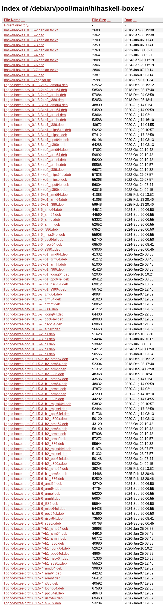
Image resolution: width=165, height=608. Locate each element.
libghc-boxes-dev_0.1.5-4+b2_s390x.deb (35, 189)
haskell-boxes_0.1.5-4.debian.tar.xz (31, 50)
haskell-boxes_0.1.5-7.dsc (24, 75)
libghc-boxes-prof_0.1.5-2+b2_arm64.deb (35, 364)
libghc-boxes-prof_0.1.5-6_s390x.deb (32, 523)
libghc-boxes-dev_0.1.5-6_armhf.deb (32, 224)
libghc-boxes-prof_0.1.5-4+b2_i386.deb (34, 444)
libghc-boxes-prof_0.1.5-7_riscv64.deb (33, 598)
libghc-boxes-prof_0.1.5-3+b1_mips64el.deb (37, 404)
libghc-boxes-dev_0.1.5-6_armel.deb (32, 219)
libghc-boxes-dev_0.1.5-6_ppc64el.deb (33, 239)
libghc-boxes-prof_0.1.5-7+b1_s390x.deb (35, 563)
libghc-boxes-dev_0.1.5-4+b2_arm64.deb (35, 155)
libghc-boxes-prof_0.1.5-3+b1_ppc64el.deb (37, 414)
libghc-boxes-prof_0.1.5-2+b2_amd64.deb (36, 359)
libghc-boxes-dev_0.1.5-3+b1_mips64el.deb (37, 130)
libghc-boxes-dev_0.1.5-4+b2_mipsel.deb (35, 179)
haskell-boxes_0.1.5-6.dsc (24, 65)
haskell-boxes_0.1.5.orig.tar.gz (27, 80)
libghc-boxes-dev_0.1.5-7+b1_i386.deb (34, 269)
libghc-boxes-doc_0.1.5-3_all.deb (29, 339)
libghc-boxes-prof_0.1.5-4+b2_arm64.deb (35, 429)
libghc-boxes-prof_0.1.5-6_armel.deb (32, 493)
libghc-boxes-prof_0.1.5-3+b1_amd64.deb (36, 379)
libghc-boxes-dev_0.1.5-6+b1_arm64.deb (35, 199)
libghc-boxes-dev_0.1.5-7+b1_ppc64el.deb (36, 279)
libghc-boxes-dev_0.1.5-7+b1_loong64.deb (36, 274)
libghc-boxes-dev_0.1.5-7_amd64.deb (33, 294)
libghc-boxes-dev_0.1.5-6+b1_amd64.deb (36, 194)
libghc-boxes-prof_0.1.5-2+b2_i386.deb (34, 374)
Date (128, 20)
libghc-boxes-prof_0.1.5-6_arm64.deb (32, 488)
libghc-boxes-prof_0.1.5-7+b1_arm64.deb (35, 533)
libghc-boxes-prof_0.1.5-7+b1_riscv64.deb (36, 558)
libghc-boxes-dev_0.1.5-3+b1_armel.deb (35, 115)
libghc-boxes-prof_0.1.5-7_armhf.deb (32, 578)
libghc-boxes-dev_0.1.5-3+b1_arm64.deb (35, 110)
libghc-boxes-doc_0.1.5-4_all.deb (29, 344)
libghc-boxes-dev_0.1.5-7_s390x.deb (32, 329)
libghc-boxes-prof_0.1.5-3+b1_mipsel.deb (35, 409)
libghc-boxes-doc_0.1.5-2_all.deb (29, 334)
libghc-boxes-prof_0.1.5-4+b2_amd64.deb (36, 424)
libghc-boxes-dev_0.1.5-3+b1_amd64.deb (36, 105)
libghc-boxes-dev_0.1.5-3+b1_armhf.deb (35, 120)
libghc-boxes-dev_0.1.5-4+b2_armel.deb (35, 160)
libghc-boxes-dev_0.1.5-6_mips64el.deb (34, 234)
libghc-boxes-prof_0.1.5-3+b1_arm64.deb (35, 384)
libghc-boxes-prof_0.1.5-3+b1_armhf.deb (35, 394)
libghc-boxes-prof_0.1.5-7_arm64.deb (32, 573)
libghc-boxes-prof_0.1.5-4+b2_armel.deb (35, 434)
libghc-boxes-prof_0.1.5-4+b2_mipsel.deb (35, 454)
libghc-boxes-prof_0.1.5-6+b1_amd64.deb (36, 468)
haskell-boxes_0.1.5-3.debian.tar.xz (31, 40)
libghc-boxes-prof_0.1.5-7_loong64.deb (34, 588)
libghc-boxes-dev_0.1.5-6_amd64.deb (33, 209)
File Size (99, 20)
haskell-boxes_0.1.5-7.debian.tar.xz (31, 70)
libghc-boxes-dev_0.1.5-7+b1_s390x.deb (35, 289)
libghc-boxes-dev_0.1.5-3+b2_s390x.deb (35, 145)
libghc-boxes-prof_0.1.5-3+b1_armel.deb (35, 389)
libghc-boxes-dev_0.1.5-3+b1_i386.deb (34, 125)
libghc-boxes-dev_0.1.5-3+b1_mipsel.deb (35, 135)
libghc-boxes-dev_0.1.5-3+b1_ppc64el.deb (36, 140)
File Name (12, 20)
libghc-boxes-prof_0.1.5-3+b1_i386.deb (34, 399)
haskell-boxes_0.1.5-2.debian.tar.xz (31, 30)
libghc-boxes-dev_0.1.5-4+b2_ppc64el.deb (36, 185)
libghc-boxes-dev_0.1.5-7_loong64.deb (34, 314)
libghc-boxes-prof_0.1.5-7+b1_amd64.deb (36, 528)
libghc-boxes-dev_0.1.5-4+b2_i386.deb (34, 170)
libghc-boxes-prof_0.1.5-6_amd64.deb (33, 483)
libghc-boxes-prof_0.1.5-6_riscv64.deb (33, 518)
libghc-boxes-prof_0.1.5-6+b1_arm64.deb (35, 474)
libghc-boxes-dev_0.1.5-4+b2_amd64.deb (36, 150)
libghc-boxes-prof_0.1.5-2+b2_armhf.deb (35, 369)
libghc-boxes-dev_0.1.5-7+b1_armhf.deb (35, 264)
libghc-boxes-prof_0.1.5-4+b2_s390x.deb (35, 464)
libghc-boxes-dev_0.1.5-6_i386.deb (31, 229)
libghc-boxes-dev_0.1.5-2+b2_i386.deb (34, 100)
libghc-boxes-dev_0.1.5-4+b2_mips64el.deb (37, 174)
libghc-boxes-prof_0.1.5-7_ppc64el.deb (34, 593)
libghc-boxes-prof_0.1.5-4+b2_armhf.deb (35, 439)
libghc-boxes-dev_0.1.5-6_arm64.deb (32, 214)
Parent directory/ (16, 25)
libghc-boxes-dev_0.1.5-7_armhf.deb (32, 304)
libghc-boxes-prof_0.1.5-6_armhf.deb (32, 498)
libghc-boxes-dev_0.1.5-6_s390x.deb (32, 249)
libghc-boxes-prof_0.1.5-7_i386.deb (31, 583)
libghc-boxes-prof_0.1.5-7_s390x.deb (32, 603)
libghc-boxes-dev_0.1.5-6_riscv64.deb (33, 244)
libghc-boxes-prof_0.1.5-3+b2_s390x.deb (35, 419)
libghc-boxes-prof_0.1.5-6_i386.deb (31, 503)
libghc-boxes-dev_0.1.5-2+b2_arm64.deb (35, 90)
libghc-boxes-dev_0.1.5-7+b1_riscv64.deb (36, 284)
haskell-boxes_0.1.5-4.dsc (24, 55)
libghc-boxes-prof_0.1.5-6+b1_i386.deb (34, 479)
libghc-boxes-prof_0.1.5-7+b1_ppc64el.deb (37, 553)
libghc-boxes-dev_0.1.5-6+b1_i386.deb (34, 204)
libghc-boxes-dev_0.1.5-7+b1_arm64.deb (35, 259)
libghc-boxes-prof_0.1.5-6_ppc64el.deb (34, 513)
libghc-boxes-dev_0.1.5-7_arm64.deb (32, 299)
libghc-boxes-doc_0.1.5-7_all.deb (29, 354)
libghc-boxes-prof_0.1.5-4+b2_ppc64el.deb (37, 459)
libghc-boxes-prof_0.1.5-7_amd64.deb (33, 568)
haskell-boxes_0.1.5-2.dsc (24, 35)
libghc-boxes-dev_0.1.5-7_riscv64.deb (33, 324)
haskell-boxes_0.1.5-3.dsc (24, 45)
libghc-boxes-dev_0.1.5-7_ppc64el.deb (33, 319)
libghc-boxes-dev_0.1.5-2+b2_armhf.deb (35, 95)
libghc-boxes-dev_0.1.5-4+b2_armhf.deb (35, 165)
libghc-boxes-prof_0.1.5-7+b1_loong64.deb (37, 548)
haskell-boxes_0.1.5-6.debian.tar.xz (31, 60)
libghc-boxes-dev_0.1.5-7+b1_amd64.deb (36, 254)
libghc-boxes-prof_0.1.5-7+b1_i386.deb (34, 543)
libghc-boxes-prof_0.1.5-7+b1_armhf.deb (35, 538)
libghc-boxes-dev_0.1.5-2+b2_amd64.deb (36, 85)
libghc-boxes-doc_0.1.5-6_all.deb (29, 349)
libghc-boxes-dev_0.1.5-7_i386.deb (31, 309)
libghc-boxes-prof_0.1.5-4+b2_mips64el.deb (37, 449)
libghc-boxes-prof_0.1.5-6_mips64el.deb (35, 508)
